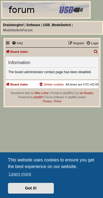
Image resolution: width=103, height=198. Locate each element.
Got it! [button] (31, 188)
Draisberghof (13, 25)
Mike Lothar (42, 93)
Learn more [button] (20, 174)
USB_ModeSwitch (57, 25)
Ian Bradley (87, 93)
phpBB (38, 97)
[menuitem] (17, 43)
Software (33, 25)
